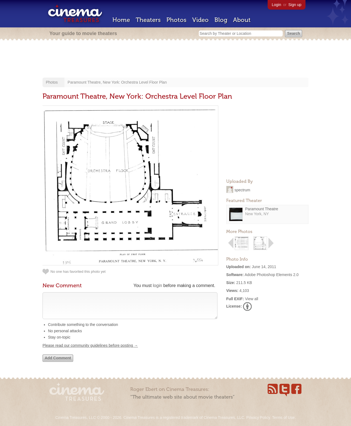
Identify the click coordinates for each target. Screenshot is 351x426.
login (157, 285)
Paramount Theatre (261, 209)
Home (121, 20)
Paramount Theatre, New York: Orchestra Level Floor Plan (117, 82)
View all (251, 299)
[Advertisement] (175, 59)
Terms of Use (283, 417)
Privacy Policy (258, 417)
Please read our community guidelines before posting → (90, 351)
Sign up (294, 4)
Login (276, 4)
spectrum (242, 190)
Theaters (148, 20)
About (242, 20)
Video (200, 20)
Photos (176, 20)
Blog (220, 20)
